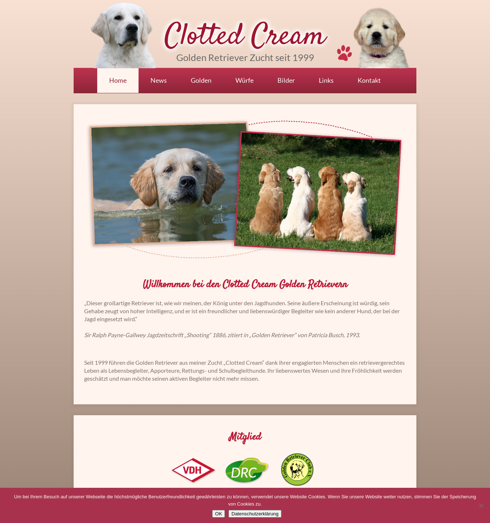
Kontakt (369, 80)
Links (326, 80)
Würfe (244, 80)
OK (218, 513)
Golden (201, 80)
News (159, 80)
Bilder (286, 80)
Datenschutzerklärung (255, 513)
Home (118, 80)
